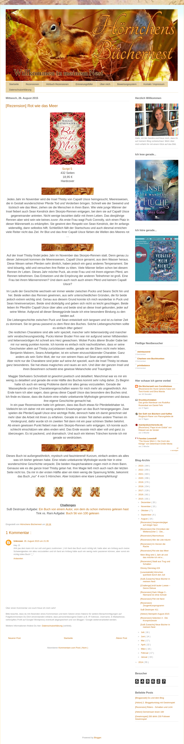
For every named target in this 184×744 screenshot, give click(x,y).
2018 (141, 486)
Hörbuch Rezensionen (57, 84)
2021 (141, 474)
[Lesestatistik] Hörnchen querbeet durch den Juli (152, 573)
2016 (141, 494)
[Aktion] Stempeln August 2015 (154, 614)
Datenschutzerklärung (20, 89)
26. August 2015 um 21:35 (36, 541)
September (146, 514)
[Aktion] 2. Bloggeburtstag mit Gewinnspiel (155, 702)
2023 (141, 465)
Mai (143, 640)
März (143, 649)
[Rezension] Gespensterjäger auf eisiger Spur (154, 523)
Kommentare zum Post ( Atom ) (73, 647)
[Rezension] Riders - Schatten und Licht (153, 707)
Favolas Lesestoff (147, 438)
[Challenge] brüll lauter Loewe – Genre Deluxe (155, 586)
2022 (141, 470)
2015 (141, 499)
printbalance (143, 365)
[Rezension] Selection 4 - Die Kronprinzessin (154, 619)
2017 (141, 490)
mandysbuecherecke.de (151, 425)
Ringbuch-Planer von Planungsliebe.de (156, 416)
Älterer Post (121, 638)
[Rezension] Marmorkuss (152, 535)
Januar (144, 657)
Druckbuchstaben (147, 400)
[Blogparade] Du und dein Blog (149, 698)
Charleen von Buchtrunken (150, 358)
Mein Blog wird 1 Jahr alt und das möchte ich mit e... (154, 556)
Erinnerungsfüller (84, 84)
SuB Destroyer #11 (149, 609)
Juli (143, 632)
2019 (141, 482)
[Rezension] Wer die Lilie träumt (155, 540)
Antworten (18, 558)
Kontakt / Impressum (153, 84)
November (146, 506)
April (143, 644)
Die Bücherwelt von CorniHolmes (155, 386)
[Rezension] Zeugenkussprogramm (152, 604)
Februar (145, 653)
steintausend (143, 352)
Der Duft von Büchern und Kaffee (155, 414)
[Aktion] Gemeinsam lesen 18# (149, 712)
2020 (141, 478)
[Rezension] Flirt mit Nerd (152, 599)
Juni (143, 636)
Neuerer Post (14, 638)
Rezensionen (32, 84)
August (144, 519)
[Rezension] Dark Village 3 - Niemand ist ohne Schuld (153, 593)
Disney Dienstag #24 (150, 568)
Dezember (146, 502)
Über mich (105, 84)
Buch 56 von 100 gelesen (82, 513)
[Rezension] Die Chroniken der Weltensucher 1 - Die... (154, 530)
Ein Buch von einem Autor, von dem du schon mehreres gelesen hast (83, 509)
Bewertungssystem (126, 84)
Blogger (97, 737)
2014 (141, 662)
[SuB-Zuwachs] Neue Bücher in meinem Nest (155, 580)
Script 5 (67, 168)
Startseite (14, 84)
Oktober (145, 510)
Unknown (18, 541)
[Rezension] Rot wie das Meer (154, 550)
